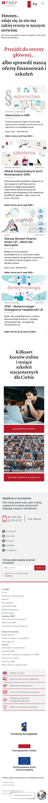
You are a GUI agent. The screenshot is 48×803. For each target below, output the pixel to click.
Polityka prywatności (20, 698)
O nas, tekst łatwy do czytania (24, 692)
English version (17, 673)
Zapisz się (40, 568)
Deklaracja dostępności (21, 686)
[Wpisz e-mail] (18, 567)
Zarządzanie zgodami (20, 701)
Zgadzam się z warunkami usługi (16, 573)
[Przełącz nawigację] (42, 4)
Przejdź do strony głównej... (24, 52)
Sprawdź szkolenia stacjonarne (24, 477)
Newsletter (9, 576)
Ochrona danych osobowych (24, 707)
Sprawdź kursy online (24, 429)
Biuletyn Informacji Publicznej (24, 679)
